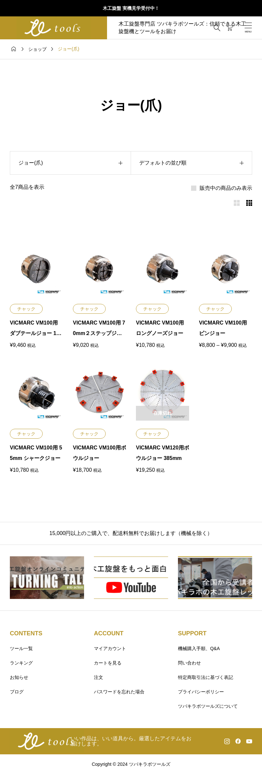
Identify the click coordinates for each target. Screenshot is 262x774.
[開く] (248, 27)
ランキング (21, 662)
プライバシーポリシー (201, 691)
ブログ (17, 691)
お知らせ (19, 677)
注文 (98, 677)
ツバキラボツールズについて (208, 706)
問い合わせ (189, 662)
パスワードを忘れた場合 (119, 691)
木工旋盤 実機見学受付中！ (131, 8)
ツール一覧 (21, 648)
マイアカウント (110, 648)
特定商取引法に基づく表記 (205, 677)
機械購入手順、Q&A (199, 648)
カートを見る (107, 662)
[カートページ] (230, 27)
